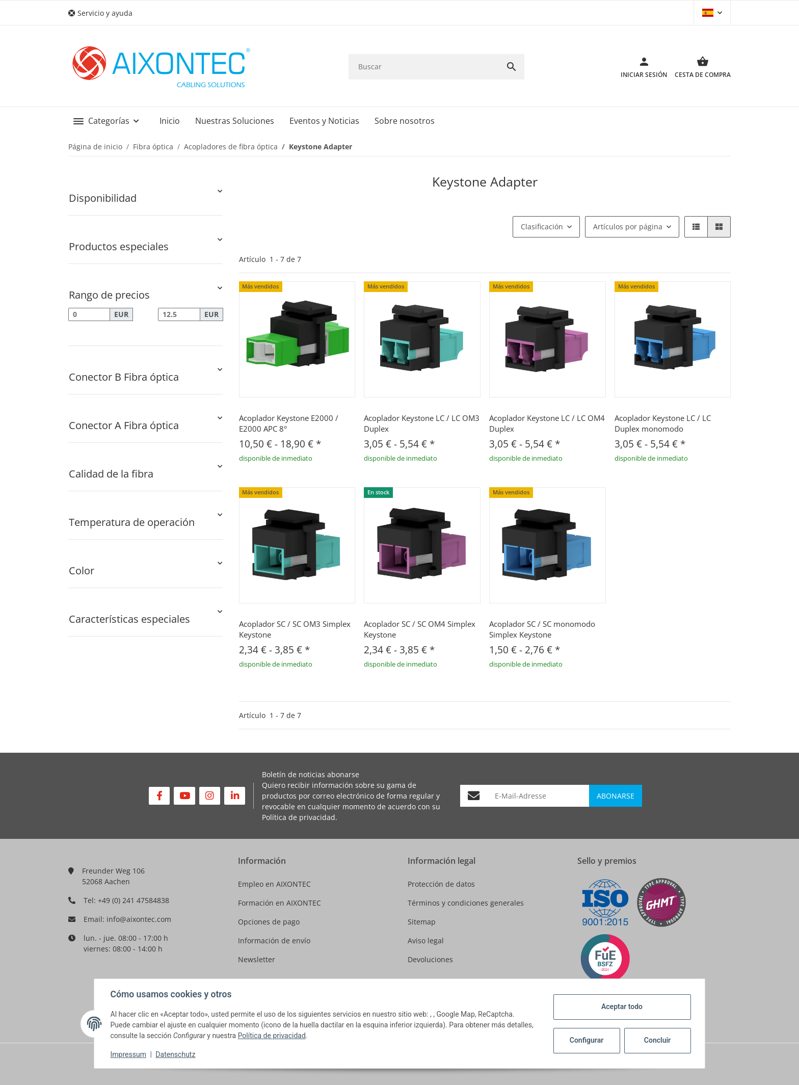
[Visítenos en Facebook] (159, 796)
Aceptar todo (621, 1006)
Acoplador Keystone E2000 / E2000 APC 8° (288, 423)
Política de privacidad (298, 817)
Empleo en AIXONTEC (274, 884)
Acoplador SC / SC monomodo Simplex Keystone (542, 629)
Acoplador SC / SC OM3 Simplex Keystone (295, 629)
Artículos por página (627, 226)
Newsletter (256, 959)
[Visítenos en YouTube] (184, 796)
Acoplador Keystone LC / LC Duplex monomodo (663, 423)
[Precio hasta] (179, 314)
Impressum (128, 1054)
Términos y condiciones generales (466, 903)
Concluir (657, 1040)
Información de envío (274, 940)
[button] (104, 13)
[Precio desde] (89, 314)
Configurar (586, 1040)
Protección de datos (441, 884)
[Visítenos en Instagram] (209, 796)
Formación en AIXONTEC (279, 903)
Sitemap (422, 922)
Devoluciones (430, 959)
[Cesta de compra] (699, 66)
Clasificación (542, 226)
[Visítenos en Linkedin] (234, 796)
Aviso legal (426, 940)
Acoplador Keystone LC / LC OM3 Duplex (422, 423)
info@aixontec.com (138, 919)
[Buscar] (424, 66)
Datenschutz (176, 1054)
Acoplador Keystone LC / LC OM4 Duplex (547, 423)
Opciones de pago (269, 922)
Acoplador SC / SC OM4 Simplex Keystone (419, 629)
